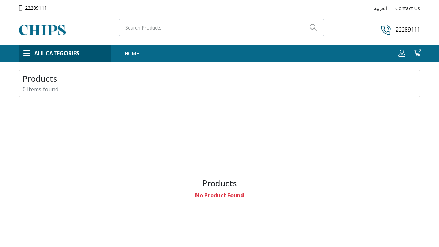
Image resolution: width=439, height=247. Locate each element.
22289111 (36, 7)
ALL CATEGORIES (51, 53)
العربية (380, 8)
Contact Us (407, 8)
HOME (131, 53)
